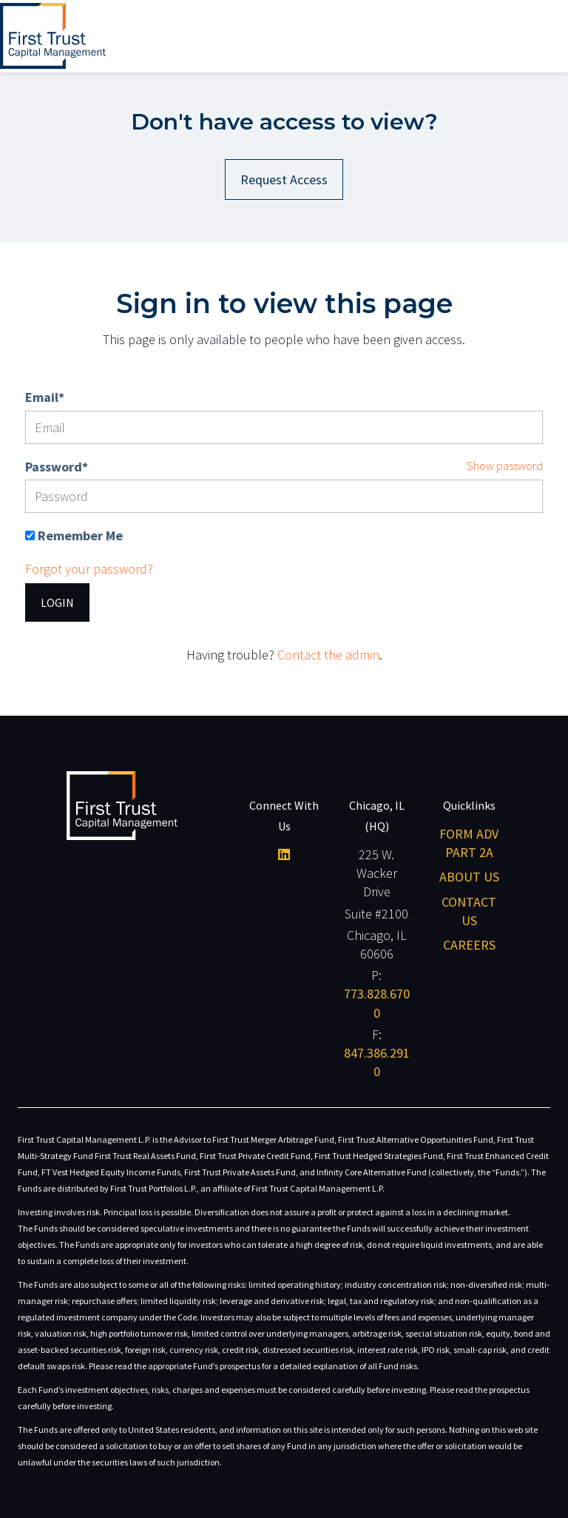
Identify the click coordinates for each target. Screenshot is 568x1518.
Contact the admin (328, 654)
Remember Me (80, 535)
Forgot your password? (89, 568)
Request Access (284, 179)
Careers (469, 944)
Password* (56, 466)
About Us (469, 876)
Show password (505, 465)
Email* (44, 397)
